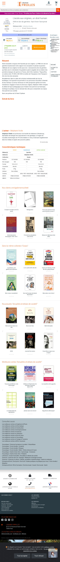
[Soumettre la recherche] (58, 10)
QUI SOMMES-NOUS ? (6, 495)
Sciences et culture (13, 459)
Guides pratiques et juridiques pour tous (37, 461)
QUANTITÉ (24, 46)
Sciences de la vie (13, 457)
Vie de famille (14, 446)
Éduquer (21, 448)
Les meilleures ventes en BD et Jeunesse (13, 441)
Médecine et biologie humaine (33, 457)
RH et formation (17, 465)
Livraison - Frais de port (7, 504)
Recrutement (34, 506)
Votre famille (53, 461)
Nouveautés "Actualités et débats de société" (19, 304)
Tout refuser (39, 556)
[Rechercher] (28, 10)
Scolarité (21, 446)
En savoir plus (44, 142)
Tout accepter (22, 556)
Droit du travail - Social (29, 465)
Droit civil (22, 461)
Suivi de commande (6, 503)
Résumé (53, 64)
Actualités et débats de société (29, 455)
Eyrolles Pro (34, 498)
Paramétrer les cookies (7, 510)
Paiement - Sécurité (6, 506)
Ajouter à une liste (25, 35)
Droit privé (16, 461)
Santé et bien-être (15, 452)
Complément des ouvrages (38, 504)
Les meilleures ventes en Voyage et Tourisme (15, 439)
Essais (28, 157)
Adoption (4, 463)
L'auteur (53, 72)
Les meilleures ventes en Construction (13, 428)
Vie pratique (5, 444)
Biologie (21, 457)
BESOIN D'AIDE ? (5, 501)
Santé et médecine (46, 459)
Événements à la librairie (37, 507)
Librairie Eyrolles (35, 496)
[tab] (9, 40)
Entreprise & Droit (7, 461)
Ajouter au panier (39, 47)
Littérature (5, 455)
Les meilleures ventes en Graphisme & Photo (14, 424)
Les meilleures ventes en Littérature (12, 433)
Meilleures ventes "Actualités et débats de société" (22, 362)
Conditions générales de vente (17, 538)
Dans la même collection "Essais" (15, 246)
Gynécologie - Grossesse (28, 452)
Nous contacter (5, 509)
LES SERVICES (35, 501)
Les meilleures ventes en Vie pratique (12, 437)
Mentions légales (5, 538)
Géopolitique (31, 444)
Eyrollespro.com (17, 533)
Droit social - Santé (42, 465)
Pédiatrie (24, 454)
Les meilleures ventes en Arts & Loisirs (13, 435)
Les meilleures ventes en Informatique (13, 426)
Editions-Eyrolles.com (6, 533)
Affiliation (33, 503)
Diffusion (24, 533)
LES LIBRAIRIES (35, 495)
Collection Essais (28, 26)
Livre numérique (5, 507)
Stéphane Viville (17, 26)
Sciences (4, 457)
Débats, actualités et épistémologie (30, 459)
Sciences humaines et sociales (18, 444)
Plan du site (27, 538)
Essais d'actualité (14, 455)
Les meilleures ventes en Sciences (11, 431)
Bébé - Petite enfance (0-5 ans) (28, 450)
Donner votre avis (32, 28)
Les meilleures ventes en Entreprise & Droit (14, 430)
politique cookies (49, 547)
